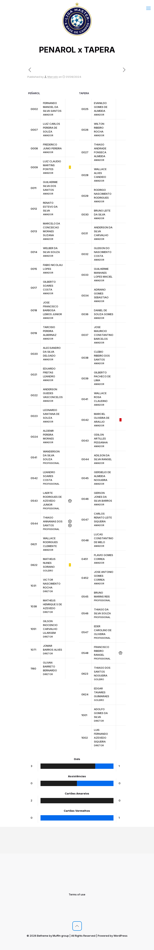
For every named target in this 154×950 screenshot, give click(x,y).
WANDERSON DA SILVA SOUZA (51, 455)
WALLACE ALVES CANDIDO (100, 173)
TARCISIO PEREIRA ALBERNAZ (50, 331)
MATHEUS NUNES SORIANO (49, 562)
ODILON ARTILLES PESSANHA (101, 438)
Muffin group (61, 935)
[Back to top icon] (77, 926)
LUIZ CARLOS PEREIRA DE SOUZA (51, 127)
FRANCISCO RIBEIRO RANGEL (101, 650)
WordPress (120, 935)
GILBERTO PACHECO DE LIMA (102, 376)
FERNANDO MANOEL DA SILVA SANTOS (52, 106)
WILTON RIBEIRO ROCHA (99, 127)
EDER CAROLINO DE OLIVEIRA (102, 630)
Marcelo (52, 76)
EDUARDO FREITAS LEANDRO (49, 372)
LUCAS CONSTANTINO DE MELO (103, 538)
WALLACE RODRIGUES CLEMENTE (50, 542)
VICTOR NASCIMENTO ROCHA (51, 583)
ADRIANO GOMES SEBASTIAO (101, 293)
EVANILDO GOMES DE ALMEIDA (100, 106)
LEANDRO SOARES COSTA (49, 476)
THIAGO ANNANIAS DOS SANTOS (53, 521)
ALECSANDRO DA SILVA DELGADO (52, 351)
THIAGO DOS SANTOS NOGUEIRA (102, 671)
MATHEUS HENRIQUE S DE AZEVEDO (52, 604)
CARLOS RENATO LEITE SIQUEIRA (103, 517)
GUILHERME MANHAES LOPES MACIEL (103, 272)
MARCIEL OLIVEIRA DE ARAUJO (101, 417)
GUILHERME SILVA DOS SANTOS (50, 185)
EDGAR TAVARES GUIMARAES (101, 692)
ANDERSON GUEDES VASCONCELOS (53, 393)
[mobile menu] (148, 8)
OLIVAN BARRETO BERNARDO (50, 666)
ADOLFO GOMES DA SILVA (101, 713)
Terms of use (77, 894)
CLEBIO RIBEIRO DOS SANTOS (102, 355)
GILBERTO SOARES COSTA (49, 285)
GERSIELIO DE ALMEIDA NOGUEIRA (102, 476)
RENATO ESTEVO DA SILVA (50, 206)
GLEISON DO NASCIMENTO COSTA (102, 252)
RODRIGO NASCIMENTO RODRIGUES (102, 193)
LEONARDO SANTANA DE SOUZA (51, 413)
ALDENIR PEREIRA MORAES (48, 434)
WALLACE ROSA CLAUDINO (101, 397)
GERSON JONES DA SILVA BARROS (103, 496)
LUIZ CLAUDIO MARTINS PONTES (52, 165)
